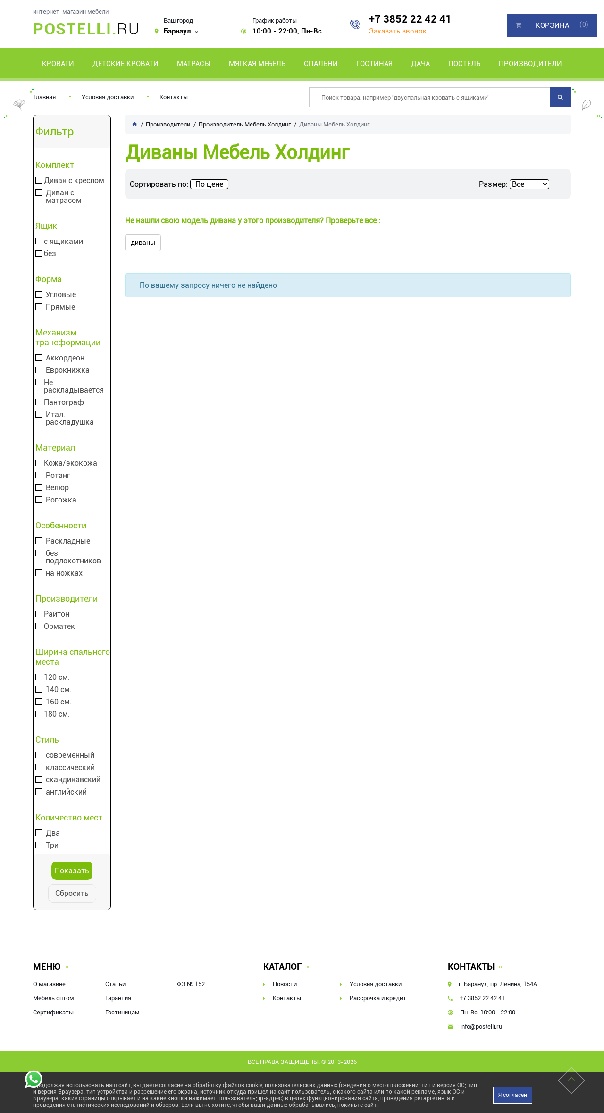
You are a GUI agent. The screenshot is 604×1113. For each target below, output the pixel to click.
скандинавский (73, 780)
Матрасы (193, 63)
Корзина (552, 25)
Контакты (173, 96)
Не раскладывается (74, 386)
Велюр (57, 488)
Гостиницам (122, 1012)
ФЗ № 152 (191, 983)
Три (52, 845)
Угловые (61, 295)
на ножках (64, 573)
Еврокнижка (68, 370)
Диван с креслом (74, 180)
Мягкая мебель (257, 63)
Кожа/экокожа (70, 463)
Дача (420, 63)
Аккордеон (65, 358)
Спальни (321, 63)
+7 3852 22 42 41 (410, 19)
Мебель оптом (53, 998)
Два (53, 833)
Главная (45, 96)
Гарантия (118, 998)
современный (70, 755)
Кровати (58, 63)
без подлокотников (73, 557)
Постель (464, 63)
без (50, 254)
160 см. (59, 702)
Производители (530, 63)
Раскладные (68, 541)
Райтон (56, 614)
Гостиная (374, 63)
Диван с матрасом (64, 196)
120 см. (57, 677)
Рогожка (61, 500)
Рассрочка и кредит (378, 998)
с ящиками (63, 241)
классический (70, 767)
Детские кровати (125, 63)
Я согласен (512, 1095)
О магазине (49, 983)
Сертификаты (53, 1012)
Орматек (59, 626)
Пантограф (64, 402)
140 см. (59, 690)
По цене (209, 184)
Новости (285, 983)
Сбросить (72, 893)
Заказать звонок (398, 31)
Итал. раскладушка (70, 418)
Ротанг (58, 475)
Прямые (60, 307)
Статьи (115, 983)
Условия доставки (108, 96)
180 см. (57, 714)
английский (66, 792)
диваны (143, 242)
